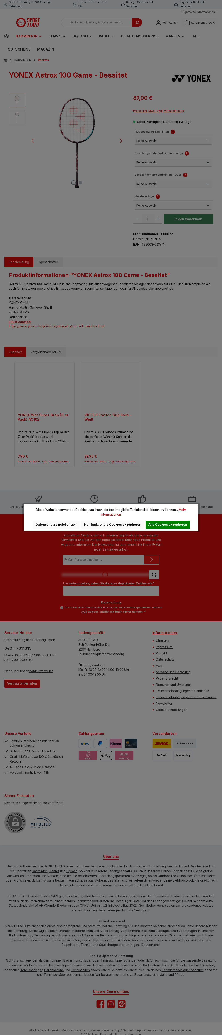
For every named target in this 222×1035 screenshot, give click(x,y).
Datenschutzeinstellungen (56, 524)
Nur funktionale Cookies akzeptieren (112, 524)
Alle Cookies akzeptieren (167, 524)
